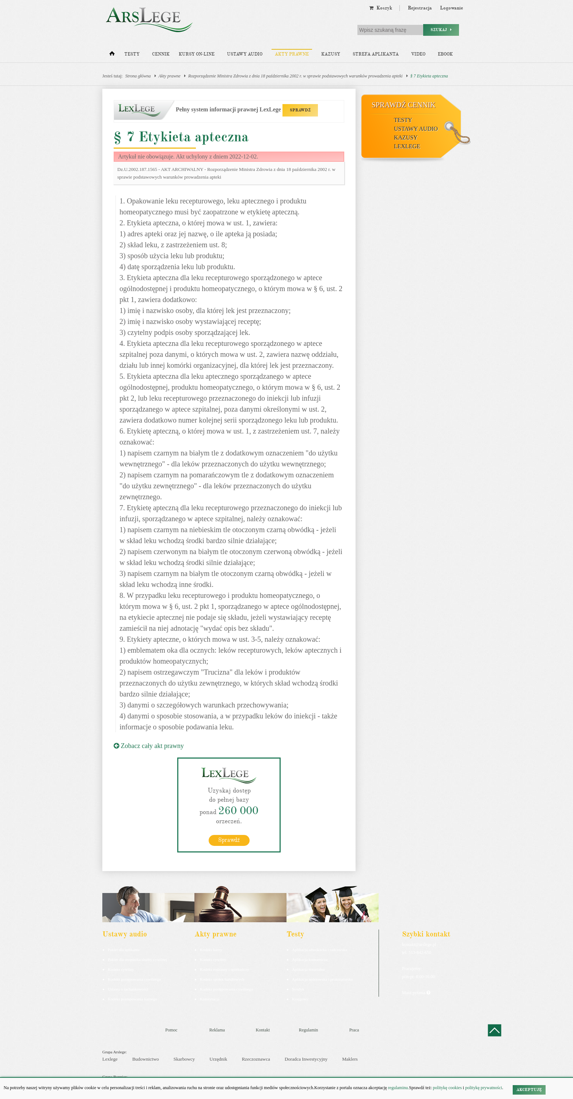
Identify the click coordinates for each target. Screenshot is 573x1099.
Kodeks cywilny (121, 969)
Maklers (350, 1059)
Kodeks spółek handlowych (222, 979)
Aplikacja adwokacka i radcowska (319, 949)
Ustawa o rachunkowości (128, 989)
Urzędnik (218, 1059)
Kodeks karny (211, 949)
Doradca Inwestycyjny (306, 1059)
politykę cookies (447, 1087)
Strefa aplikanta (376, 54)
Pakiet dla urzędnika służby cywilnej (137, 959)
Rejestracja (420, 8)
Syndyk (298, 989)
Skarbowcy (184, 1059)
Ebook (445, 54)
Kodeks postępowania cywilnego (134, 979)
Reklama (217, 1030)
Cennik (161, 54)
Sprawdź (229, 840)
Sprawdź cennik (404, 105)
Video (418, 54)
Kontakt (263, 1030)
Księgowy (300, 999)
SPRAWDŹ (300, 110)
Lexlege (110, 1059)
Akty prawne (292, 54)
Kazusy (330, 54)
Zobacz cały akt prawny (149, 745)
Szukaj (441, 29)
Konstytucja (209, 999)
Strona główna (138, 76)
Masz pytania (416, 992)
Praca (354, 1030)
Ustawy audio (244, 54)
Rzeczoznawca (256, 1059)
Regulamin (308, 1030)
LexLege (407, 146)
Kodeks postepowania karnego (132, 999)
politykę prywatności (483, 1087)
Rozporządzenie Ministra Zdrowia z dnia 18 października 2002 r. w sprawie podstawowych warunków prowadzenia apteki (295, 76)
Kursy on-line (197, 54)
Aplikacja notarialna (308, 969)
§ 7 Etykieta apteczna (429, 76)
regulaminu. (398, 1087)
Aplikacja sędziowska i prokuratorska (322, 979)
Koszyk (380, 8)
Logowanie (451, 8)
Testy (132, 54)
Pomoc (171, 1030)
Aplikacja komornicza (309, 959)
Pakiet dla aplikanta (124, 949)
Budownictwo (145, 1059)
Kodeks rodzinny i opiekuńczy (224, 969)
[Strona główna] (112, 55)
